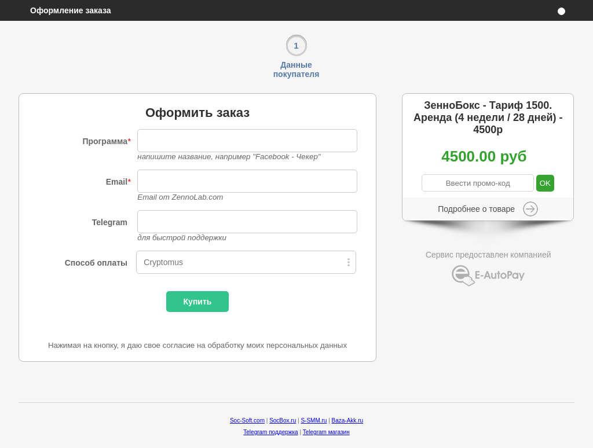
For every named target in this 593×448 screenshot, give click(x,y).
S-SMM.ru (314, 420)
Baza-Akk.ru (347, 420)
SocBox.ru (282, 420)
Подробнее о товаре (476, 209)
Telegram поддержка (270, 432)
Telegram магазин (326, 432)
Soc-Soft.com (247, 420)
